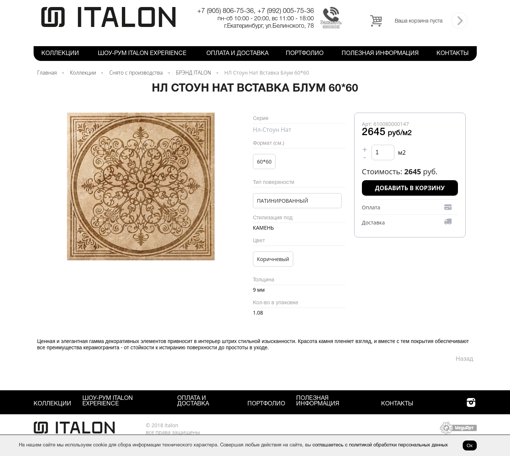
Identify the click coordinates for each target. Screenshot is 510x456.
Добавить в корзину (410, 188)
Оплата (371, 207)
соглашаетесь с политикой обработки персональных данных (380, 445)
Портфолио (305, 53)
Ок (470, 445)
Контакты (453, 53)
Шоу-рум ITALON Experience (142, 53)
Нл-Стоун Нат (272, 130)
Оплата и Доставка (237, 53)
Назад (464, 359)
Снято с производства (136, 72)
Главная (47, 72)
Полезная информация (380, 53)
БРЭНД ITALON (193, 72)
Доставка (373, 222)
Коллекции (60, 53)
